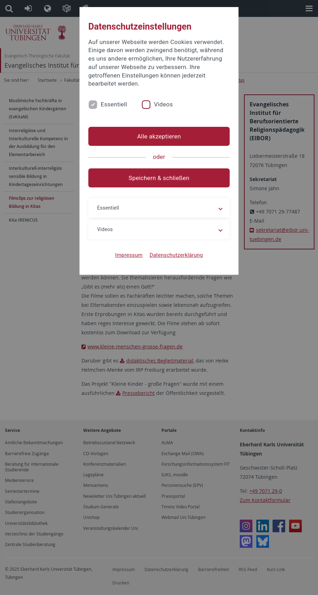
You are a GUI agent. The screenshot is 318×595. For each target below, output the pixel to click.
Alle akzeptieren (159, 136)
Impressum (129, 255)
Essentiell (114, 104)
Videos (163, 104)
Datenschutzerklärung (176, 255)
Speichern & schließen (159, 177)
